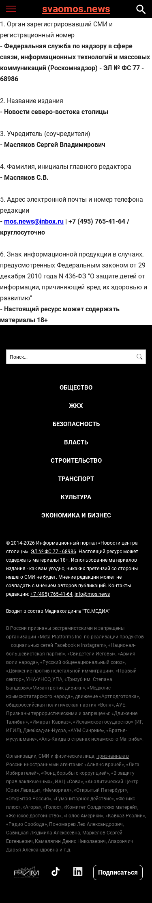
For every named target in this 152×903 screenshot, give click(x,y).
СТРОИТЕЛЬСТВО (76, 460)
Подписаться (118, 872)
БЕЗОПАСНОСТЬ (76, 424)
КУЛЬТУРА (76, 497)
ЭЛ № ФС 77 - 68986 (53, 551)
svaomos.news (76, 9)
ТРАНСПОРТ (76, 479)
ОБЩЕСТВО (76, 387)
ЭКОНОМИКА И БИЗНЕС (76, 515)
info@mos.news (92, 594)
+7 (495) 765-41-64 (51, 594)
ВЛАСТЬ (76, 442)
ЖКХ (76, 406)
